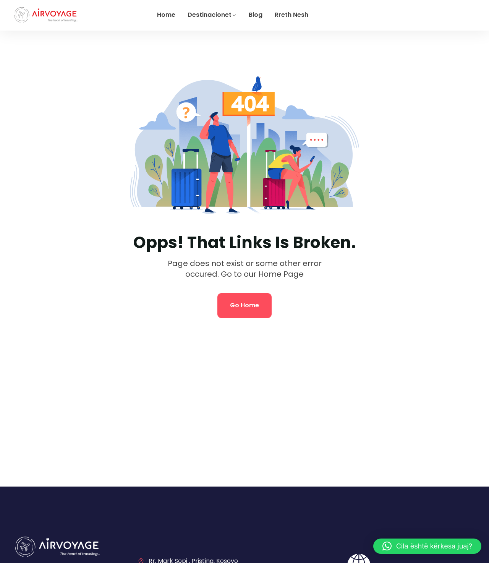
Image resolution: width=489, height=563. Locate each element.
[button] (427, 546)
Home (166, 14)
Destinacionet (210, 14)
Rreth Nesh (291, 14)
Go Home (244, 305)
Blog (255, 14)
